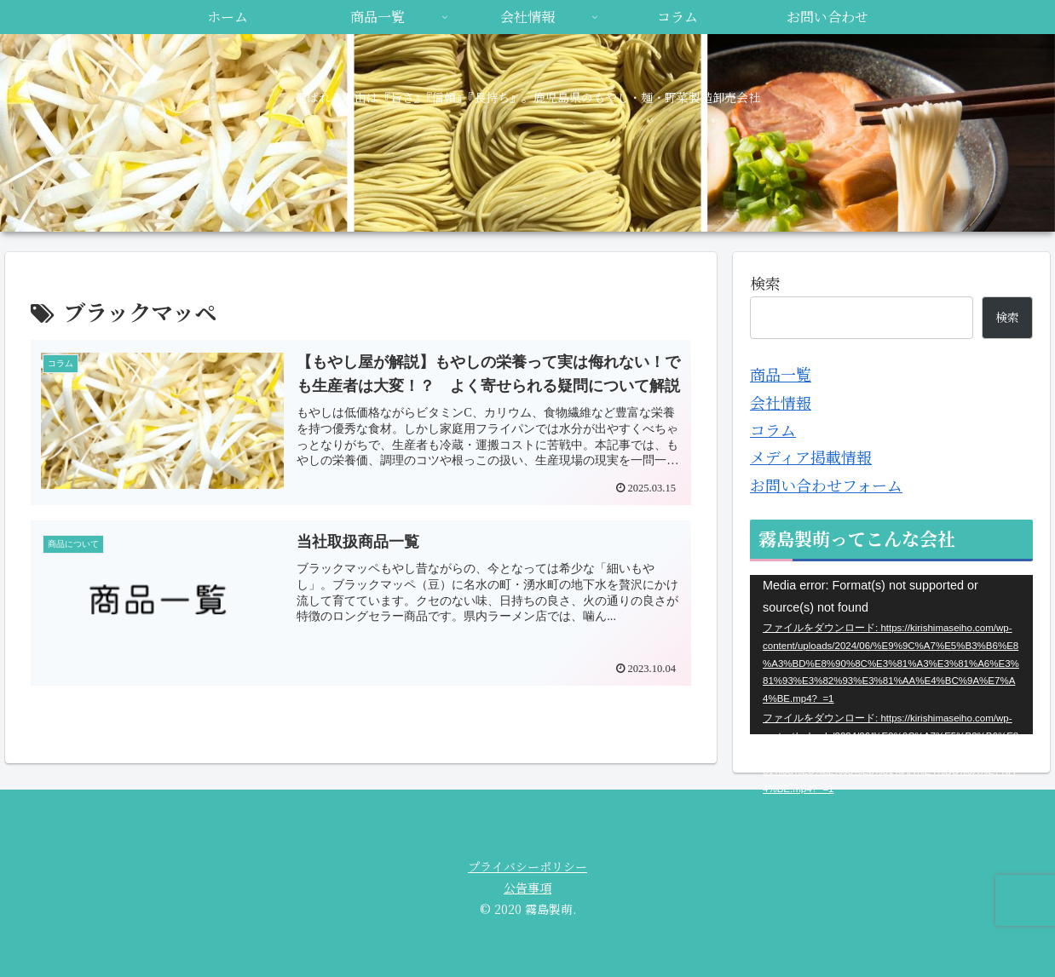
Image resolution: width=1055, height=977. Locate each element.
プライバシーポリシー (527, 866)
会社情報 (780, 402)
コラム (773, 429)
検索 (765, 283)
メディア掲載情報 (811, 456)
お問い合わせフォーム (826, 485)
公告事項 (527, 887)
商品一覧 (780, 374)
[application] (891, 654)
